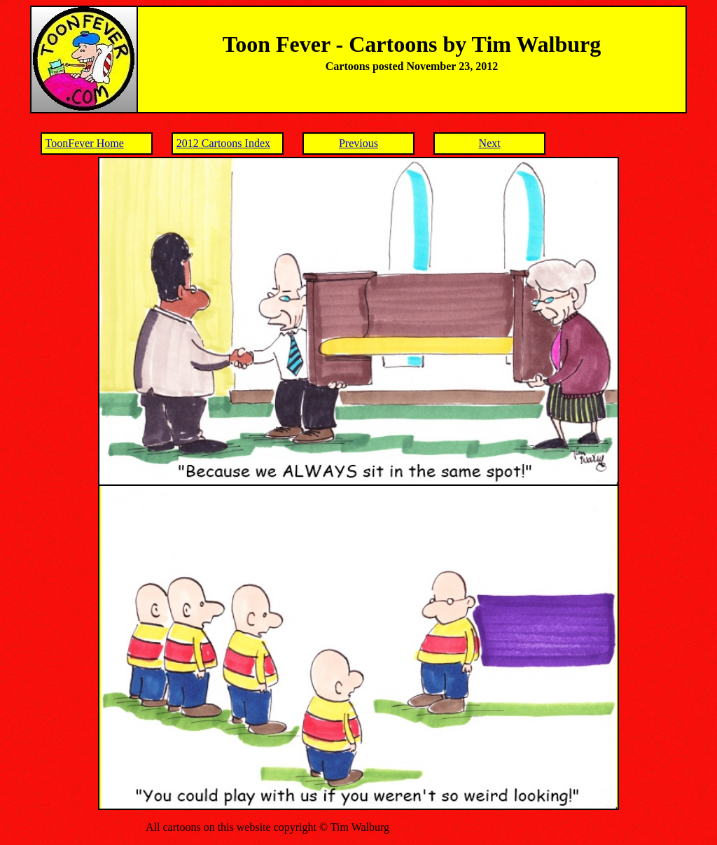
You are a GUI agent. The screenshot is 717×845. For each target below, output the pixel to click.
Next (490, 143)
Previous (358, 143)
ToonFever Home (85, 143)
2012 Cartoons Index (223, 143)
